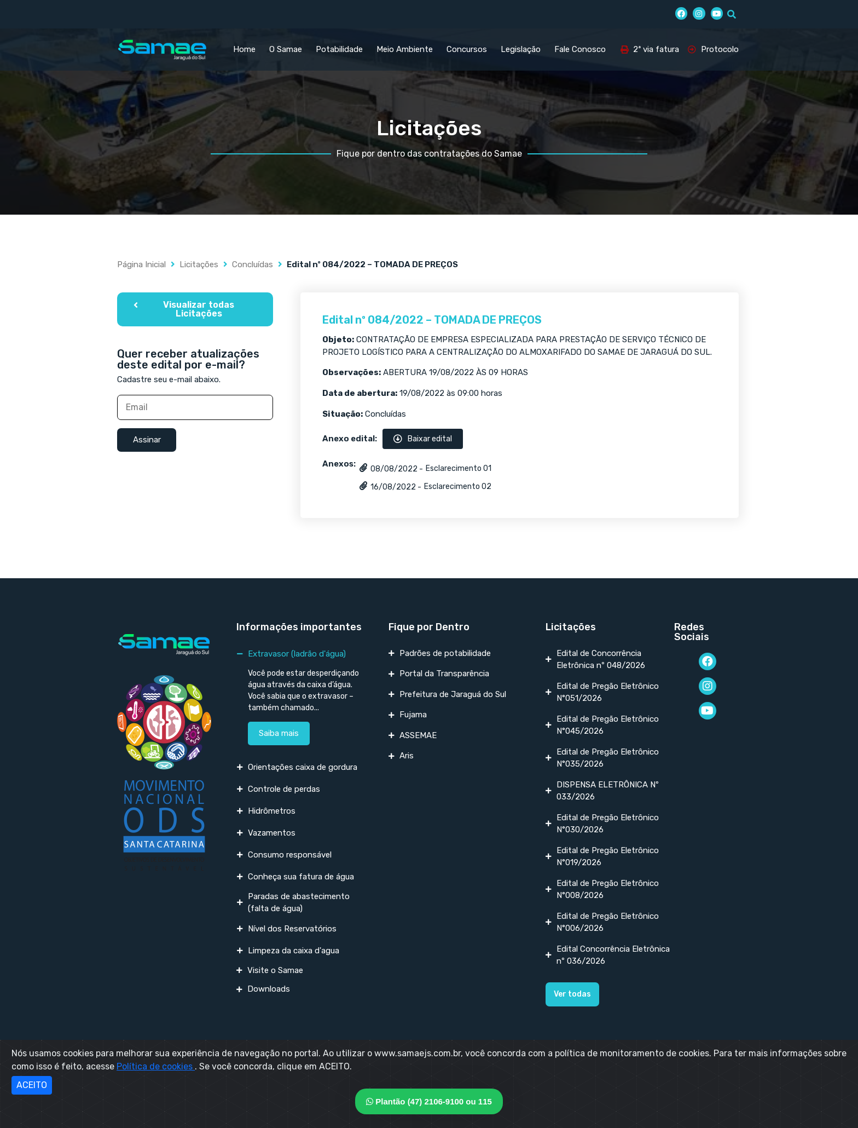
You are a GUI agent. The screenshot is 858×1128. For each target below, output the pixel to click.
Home (244, 49)
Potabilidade (339, 49)
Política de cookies (156, 1066)
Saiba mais (279, 733)
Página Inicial (141, 264)
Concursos (467, 49)
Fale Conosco (580, 49)
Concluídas (252, 264)
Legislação (521, 49)
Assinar (147, 440)
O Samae (285, 49)
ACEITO (31, 1085)
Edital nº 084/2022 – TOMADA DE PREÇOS (432, 319)
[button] (195, 309)
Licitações (198, 264)
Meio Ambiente (404, 49)
